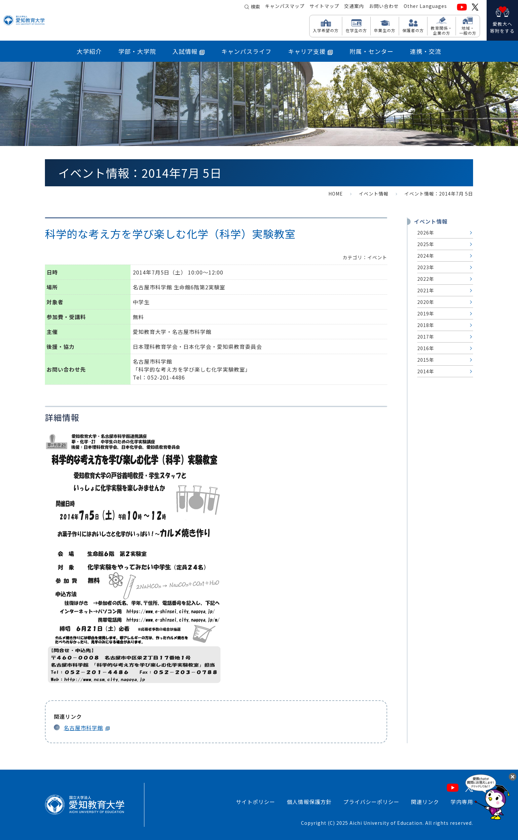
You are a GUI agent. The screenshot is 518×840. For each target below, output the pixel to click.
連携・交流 (425, 51)
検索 (255, 7)
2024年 (425, 255)
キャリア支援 (310, 51)
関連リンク (425, 802)
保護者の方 (413, 30)
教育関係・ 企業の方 (441, 30)
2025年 (425, 244)
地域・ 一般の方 (467, 30)
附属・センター (371, 51)
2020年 (425, 302)
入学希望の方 (326, 30)
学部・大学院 (137, 51)
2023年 (425, 267)
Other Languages (425, 7)
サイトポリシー (255, 802)
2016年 (425, 348)
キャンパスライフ (246, 51)
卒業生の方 (384, 30)
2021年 (425, 290)
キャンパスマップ (285, 7)
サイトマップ (324, 7)
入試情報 (188, 51)
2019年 (425, 313)
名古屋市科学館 (83, 728)
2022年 (425, 278)
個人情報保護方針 (309, 802)
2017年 (425, 336)
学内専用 (462, 802)
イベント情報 (373, 193)
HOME (335, 193)
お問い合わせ (384, 7)
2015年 (425, 359)
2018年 (425, 325)
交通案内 (354, 7)
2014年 (425, 371)
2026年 (425, 232)
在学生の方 (356, 30)
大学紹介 (89, 51)
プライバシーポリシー (371, 802)
